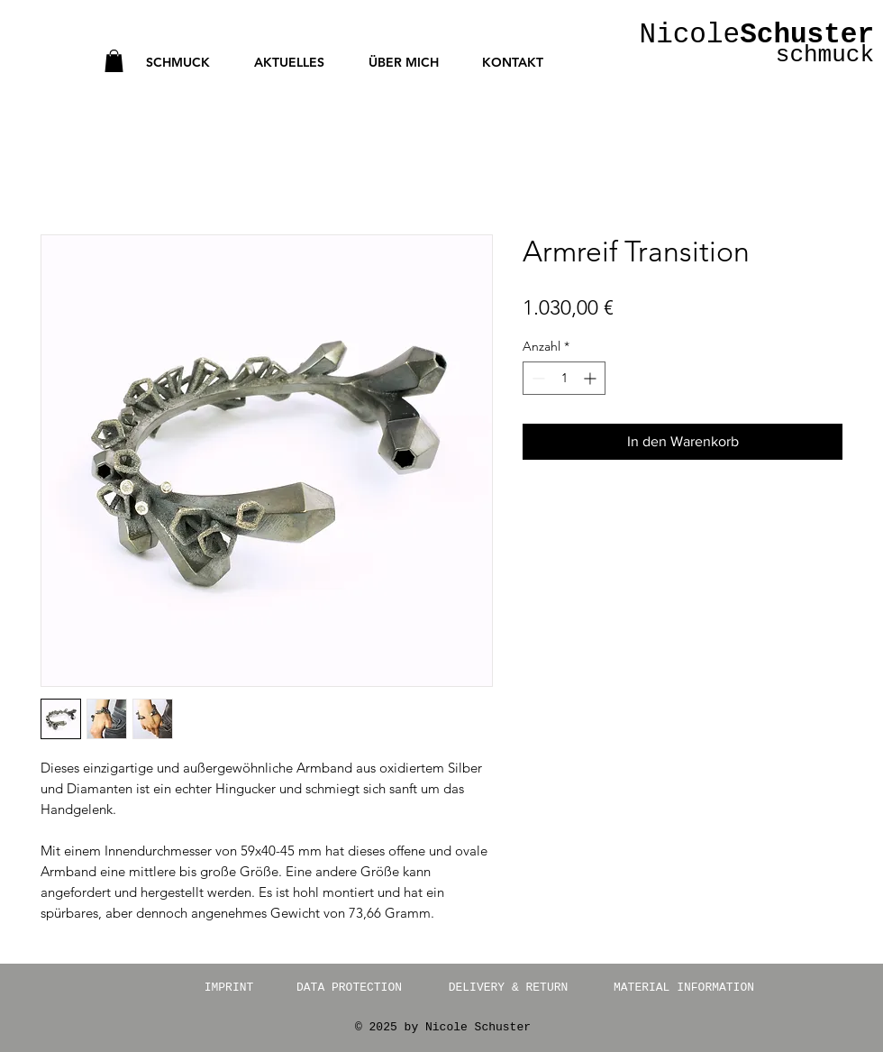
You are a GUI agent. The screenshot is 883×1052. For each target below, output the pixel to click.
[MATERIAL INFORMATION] (684, 988)
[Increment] (591, 378)
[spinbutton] (564, 378)
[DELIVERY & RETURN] (508, 988)
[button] (114, 61)
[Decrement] (536, 378)
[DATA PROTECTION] (349, 988)
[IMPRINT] (229, 988)
